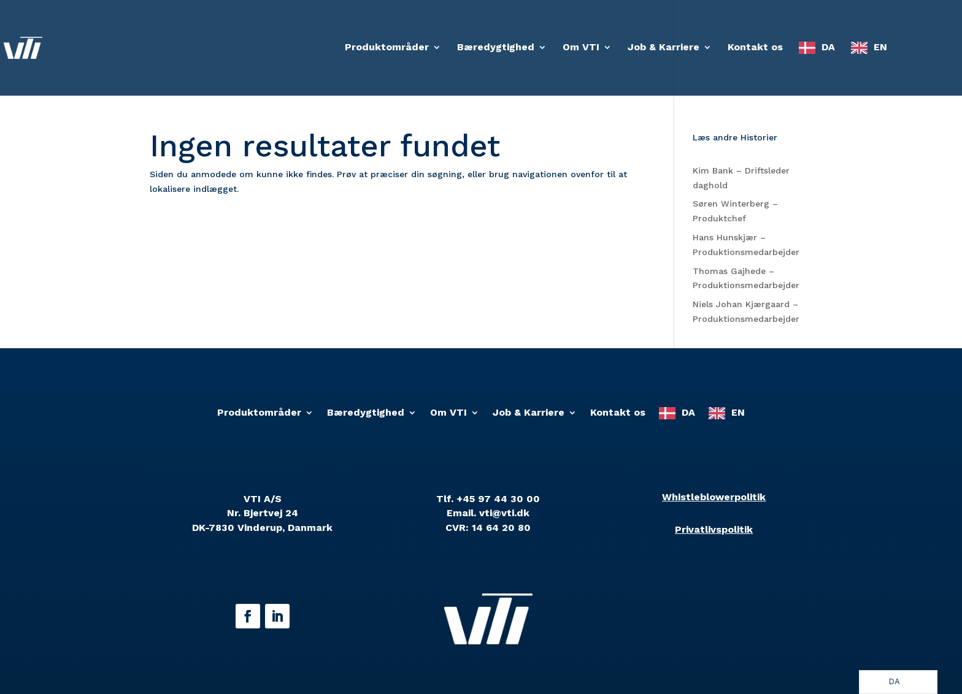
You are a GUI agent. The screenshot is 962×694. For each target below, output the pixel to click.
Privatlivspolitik (714, 529)
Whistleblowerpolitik (714, 497)
